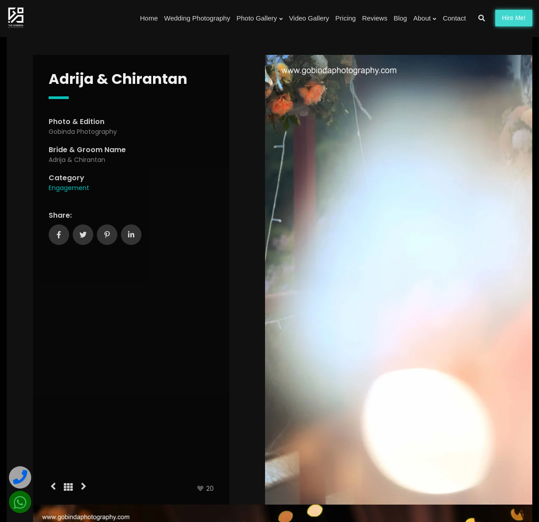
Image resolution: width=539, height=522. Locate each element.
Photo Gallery (259, 18)
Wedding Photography (197, 18)
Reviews (374, 18)
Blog (400, 18)
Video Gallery (309, 18)
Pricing (346, 18)
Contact (454, 18)
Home (149, 18)
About (424, 18)
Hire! (514, 17)
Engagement (69, 187)
